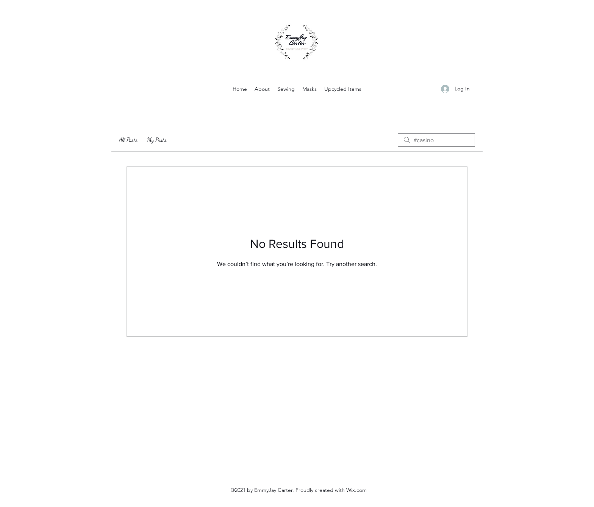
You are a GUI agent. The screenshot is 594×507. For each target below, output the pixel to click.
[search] (436, 140)
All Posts (128, 139)
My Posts (157, 139)
